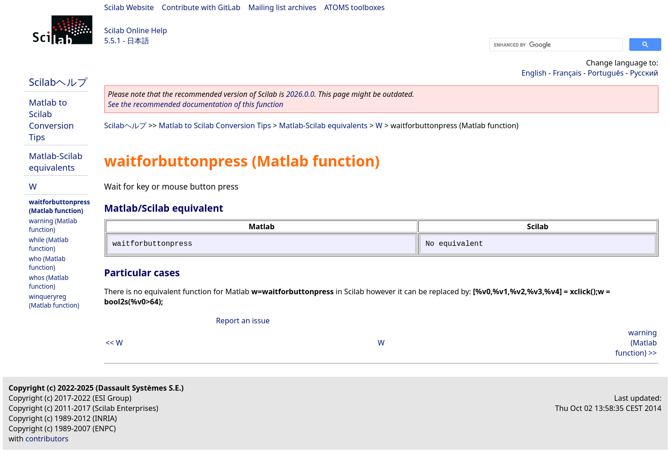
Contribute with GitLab (201, 7)
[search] (555, 45)
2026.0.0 (300, 94)
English (533, 73)
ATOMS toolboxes (354, 7)
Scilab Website (129, 7)
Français (567, 73)
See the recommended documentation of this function (196, 104)
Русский (644, 73)
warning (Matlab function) (53, 225)
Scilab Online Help (135, 30)
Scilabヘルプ (58, 82)
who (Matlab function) (47, 263)
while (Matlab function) (49, 244)
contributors (46, 439)
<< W (114, 343)
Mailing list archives (282, 7)
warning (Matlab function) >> (636, 342)
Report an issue (243, 320)
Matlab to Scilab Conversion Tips (51, 119)
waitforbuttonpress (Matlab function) (59, 206)
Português (606, 73)
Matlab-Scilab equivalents (56, 161)
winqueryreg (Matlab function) (54, 300)
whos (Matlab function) (49, 282)
